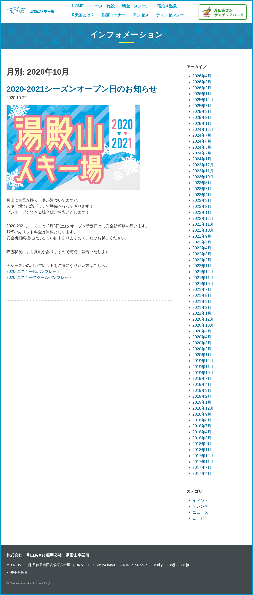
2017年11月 (202, 462)
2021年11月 (202, 278)
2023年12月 (202, 165)
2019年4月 (201, 384)
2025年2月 (201, 117)
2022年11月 (202, 224)
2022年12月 (202, 218)
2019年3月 (201, 390)
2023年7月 (201, 189)
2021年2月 (201, 307)
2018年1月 (201, 450)
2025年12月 (202, 100)
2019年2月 (201, 396)
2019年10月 (202, 373)
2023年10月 (202, 177)
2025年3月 (201, 112)
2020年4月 (201, 337)
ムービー (200, 518)
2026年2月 (201, 88)
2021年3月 (201, 301)
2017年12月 (202, 456)
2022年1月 (201, 266)
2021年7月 (201, 289)
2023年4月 (201, 195)
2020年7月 (201, 331)
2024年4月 (201, 141)
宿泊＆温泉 (167, 6)
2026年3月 (201, 82)
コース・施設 (103, 6)
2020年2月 (201, 349)
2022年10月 (202, 230)
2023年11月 (202, 171)
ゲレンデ (200, 506)
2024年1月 (201, 159)
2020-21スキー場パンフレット (33, 271)
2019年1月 (201, 402)
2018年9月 (201, 414)
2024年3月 (201, 147)
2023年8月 (201, 183)
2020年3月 (201, 343)
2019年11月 (202, 367)
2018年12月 (202, 408)
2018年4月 (201, 432)
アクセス (141, 15)
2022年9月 (201, 236)
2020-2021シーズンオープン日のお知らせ (81, 89)
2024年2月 (201, 153)
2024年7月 (201, 135)
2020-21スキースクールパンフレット (39, 277)
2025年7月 (201, 106)
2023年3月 (201, 200)
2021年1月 (201, 313)
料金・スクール (136, 6)
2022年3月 (201, 254)
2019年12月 (202, 361)
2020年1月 (201, 355)
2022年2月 (201, 260)
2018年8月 (201, 420)
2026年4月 (201, 76)
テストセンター (170, 15)
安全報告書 (19, 572)
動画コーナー (114, 15)
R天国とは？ (83, 15)
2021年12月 (202, 272)
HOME (78, 6)
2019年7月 (201, 378)
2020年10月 (202, 325)
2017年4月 (201, 473)
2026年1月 (201, 94)
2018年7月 (201, 426)
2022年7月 (201, 242)
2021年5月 (201, 295)
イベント (200, 500)
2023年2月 (201, 206)
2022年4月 (201, 248)
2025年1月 (201, 123)
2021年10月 (202, 284)
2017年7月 (201, 467)
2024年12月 (202, 129)
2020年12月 (202, 319)
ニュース (200, 512)
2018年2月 (201, 444)
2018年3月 (201, 438)
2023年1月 (201, 212)
